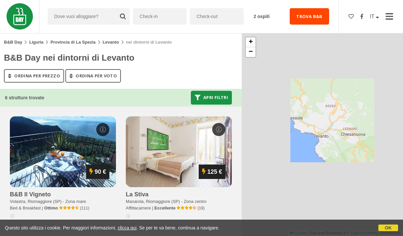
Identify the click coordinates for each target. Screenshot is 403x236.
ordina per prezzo (34, 76)
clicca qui (127, 227)
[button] (251, 42)
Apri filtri (211, 98)
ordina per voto (93, 76)
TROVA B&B (309, 16)
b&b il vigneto (30, 194)
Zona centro (195, 201)
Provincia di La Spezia (73, 42)
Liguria (36, 42)
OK (388, 227)
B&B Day (13, 42)
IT (374, 16)
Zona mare (75, 201)
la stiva (137, 194)
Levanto (110, 42)
